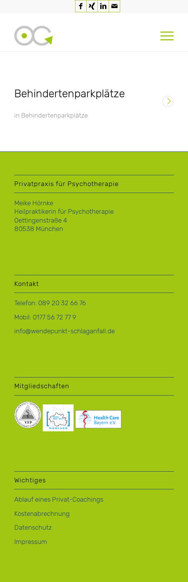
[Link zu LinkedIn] (103, 6)
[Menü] (163, 35)
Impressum (30, 541)
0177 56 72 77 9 (54, 317)
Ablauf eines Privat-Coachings (58, 499)
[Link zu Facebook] (81, 6)
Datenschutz (33, 527)
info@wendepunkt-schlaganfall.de (64, 331)
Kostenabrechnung (42, 513)
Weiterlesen (168, 102)
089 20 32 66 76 (62, 303)
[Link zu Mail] (114, 6)
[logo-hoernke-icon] (78, 35)
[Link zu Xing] (92, 6)
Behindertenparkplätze (69, 93)
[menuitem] (163, 35)
